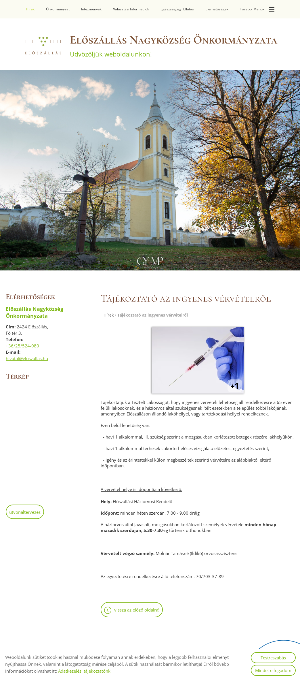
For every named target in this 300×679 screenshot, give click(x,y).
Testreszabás (273, 658)
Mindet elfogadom (273, 670)
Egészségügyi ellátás (177, 9)
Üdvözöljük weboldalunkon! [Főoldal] (173, 42)
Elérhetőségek (216, 9)
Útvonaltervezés (25, 509)
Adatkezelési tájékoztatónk (84, 671)
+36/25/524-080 (22, 343)
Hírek (30, 9)
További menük (257, 9)
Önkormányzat (58, 9)
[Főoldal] (43, 42)
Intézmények (91, 9)
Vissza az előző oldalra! (136, 607)
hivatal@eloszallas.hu (27, 355)
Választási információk (131, 9)
